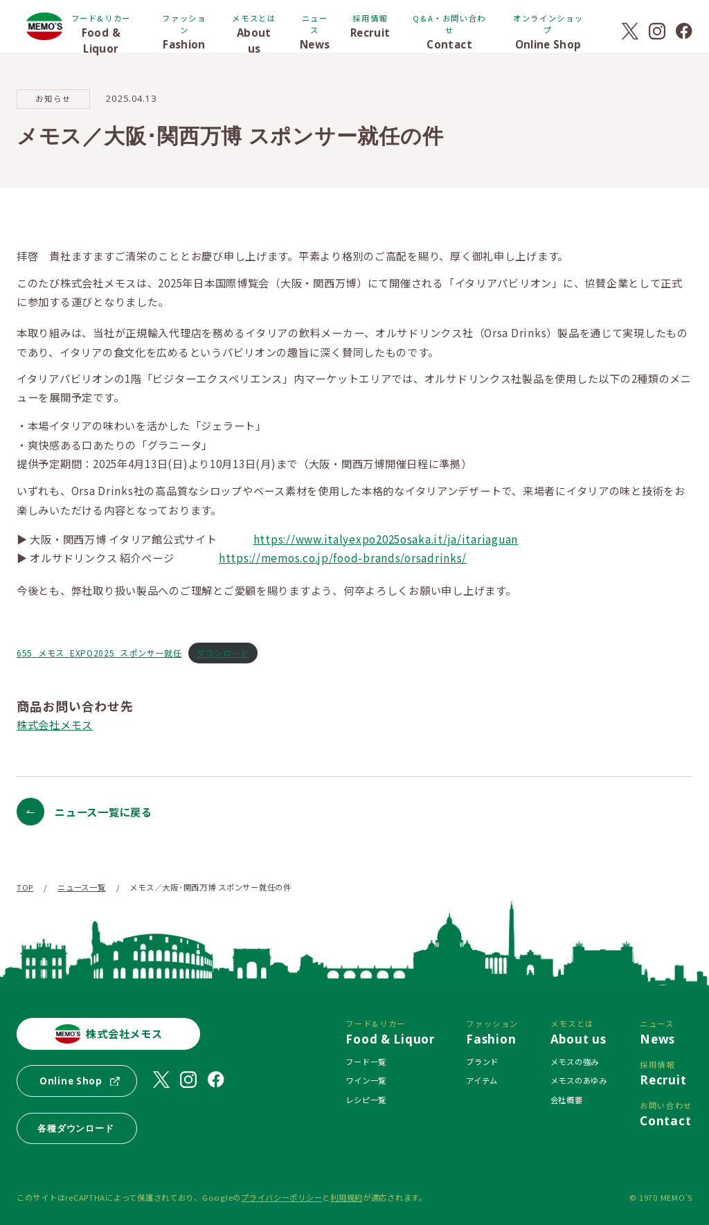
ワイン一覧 (365, 1080)
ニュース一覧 (81, 887)
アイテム (482, 1080)
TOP (25, 887)
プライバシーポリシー (281, 1197)
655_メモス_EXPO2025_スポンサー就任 (99, 653)
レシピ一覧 (365, 1099)
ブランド (482, 1061)
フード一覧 (365, 1061)
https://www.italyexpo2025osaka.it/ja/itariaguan (385, 538)
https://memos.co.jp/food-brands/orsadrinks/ (343, 557)
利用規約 (346, 1197)
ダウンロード (223, 653)
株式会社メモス (55, 724)
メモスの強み (574, 1061)
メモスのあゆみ (578, 1080)
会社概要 (566, 1099)
